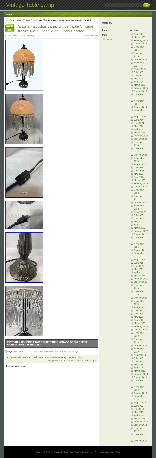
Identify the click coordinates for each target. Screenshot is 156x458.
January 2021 (140, 282)
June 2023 (139, 170)
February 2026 (141, 40)
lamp (46, 351)
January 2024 (140, 139)
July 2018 (138, 406)
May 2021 (138, 269)
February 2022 (141, 231)
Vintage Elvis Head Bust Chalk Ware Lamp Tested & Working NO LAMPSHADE (46, 357)
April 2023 (139, 177)
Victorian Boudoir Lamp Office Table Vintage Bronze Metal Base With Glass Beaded (48, 343)
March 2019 (139, 371)
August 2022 (140, 212)
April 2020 (139, 320)
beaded (21, 351)
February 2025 (141, 88)
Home (9, 14)
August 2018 (140, 402)
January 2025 (140, 91)
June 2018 (139, 409)
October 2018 (140, 393)
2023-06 (9, 28)
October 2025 (140, 59)
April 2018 (139, 415)
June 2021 (139, 266)
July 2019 (138, 358)
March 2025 (139, 85)
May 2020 (138, 317)
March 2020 (139, 323)
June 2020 (139, 313)
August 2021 (140, 259)
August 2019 (140, 355)
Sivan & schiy (87, 452)
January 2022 (140, 234)
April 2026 (139, 34)
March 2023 (139, 180)
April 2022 (139, 224)
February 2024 (141, 136)
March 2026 (139, 37)
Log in (109, 39)
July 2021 (138, 263)
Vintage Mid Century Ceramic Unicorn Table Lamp (70, 360)
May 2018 (138, 412)
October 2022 (140, 202)
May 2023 (138, 174)
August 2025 (140, 69)
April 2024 (139, 129)
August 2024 (140, 116)
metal (51, 351)
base (15, 351)
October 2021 (140, 250)
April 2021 (139, 272)
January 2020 (140, 329)
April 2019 (139, 367)
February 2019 (141, 374)
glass (40, 351)
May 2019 (138, 364)
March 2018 (139, 418)
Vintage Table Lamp (30, 5)
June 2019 (139, 361)
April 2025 (139, 81)
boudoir (28, 351)
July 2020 (138, 310)
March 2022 (139, 228)
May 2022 (138, 221)
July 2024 (138, 120)
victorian (18, 20)
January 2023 (140, 186)
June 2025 (139, 75)
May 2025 (138, 78)
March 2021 (139, 275)
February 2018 (141, 421)
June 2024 (139, 123)
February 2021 (141, 278)
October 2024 (140, 107)
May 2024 (138, 126)
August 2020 (140, 307)
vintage (75, 351)
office (56, 351)
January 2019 (140, 377)
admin (14, 35)
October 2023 (140, 155)
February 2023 (141, 183)
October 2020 (140, 298)
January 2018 (140, 425)
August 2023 (140, 164)
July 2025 (138, 72)
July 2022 (138, 215)
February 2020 (141, 326)
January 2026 (140, 43)
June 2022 (139, 218)
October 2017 (140, 441)
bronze (35, 351)
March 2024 (139, 132)
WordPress (115, 452)
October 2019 (140, 345)
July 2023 (138, 167)
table (61, 351)
